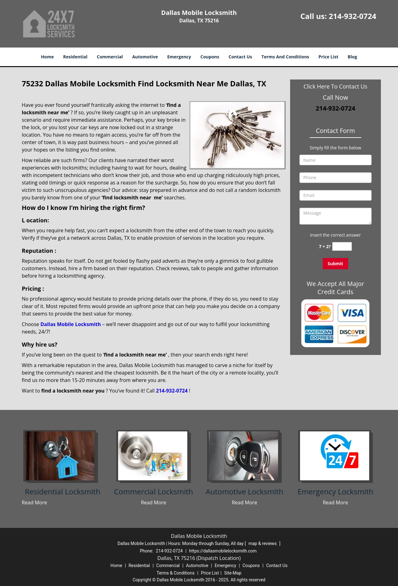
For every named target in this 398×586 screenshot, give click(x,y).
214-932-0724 (352, 16)
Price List (328, 57)
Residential (75, 57)
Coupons (210, 57)
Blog (352, 57)
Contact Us (240, 57)
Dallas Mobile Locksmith (70, 324)
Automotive (145, 57)
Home (47, 57)
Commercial (110, 57)
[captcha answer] (342, 246)
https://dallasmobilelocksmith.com (223, 550)
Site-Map (232, 572)
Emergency (179, 57)
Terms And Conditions (285, 57)
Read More (34, 502)
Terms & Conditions (176, 572)
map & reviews (263, 543)
